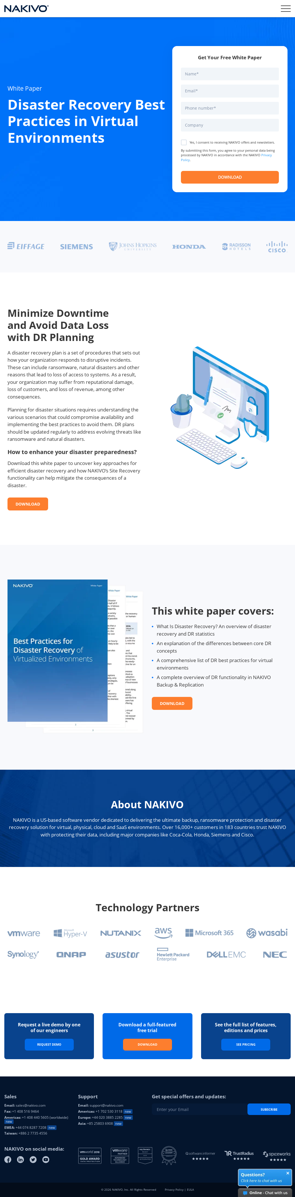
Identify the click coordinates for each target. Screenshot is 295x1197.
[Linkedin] (20, 1159)
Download (28, 504)
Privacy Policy (174, 1190)
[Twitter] (33, 1159)
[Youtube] (45, 1159)
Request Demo (49, 1044)
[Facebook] (7, 1159)
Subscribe (269, 1109)
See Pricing (246, 1044)
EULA (190, 1190)
